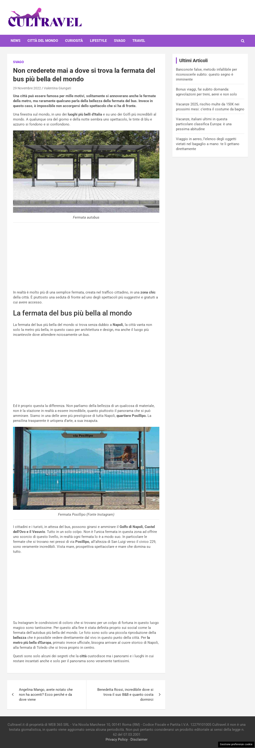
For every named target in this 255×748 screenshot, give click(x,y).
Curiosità (74, 41)
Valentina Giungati (57, 88)
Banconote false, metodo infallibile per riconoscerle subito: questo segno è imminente (206, 74)
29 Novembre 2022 (27, 88)
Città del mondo (42, 41)
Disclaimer (139, 739)
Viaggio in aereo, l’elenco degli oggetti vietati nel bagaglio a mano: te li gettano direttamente (207, 144)
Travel (138, 41)
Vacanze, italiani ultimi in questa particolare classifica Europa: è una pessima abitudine (204, 124)
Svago (119, 41)
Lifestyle (98, 41)
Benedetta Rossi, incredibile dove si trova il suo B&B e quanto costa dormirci (125, 694)
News (15, 41)
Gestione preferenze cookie (236, 744)
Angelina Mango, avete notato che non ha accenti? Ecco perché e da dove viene (46, 694)
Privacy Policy (117, 739)
